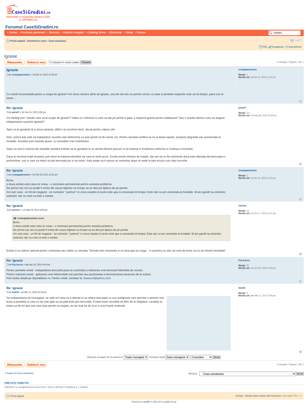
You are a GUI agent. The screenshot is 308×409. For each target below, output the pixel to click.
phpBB (147, 402)
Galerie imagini (73, 32)
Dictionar (116, 32)
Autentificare (295, 47)
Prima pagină (17, 41)
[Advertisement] (56, 84)
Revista (54, 32)
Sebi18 (15, 292)
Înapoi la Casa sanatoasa (20, 373)
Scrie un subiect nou (36, 62)
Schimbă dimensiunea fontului (298, 40)
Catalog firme (96, 32)
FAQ (264, 47)
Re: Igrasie (14, 108)
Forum (141, 32)
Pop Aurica (17, 264)
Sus (300, 101)
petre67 (15, 112)
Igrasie (10, 56)
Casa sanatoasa (57, 41)
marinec (16, 210)
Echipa (239, 395)
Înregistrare (278, 47)
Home (13, 32)
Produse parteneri (33, 32)
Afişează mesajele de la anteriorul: (117, 357)
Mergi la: (193, 373)
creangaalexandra (21, 75)
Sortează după (169, 357)
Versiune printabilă (292, 40)
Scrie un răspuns (14, 62)
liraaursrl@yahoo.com (97, 278)
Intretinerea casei (36, 41)
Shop (129, 32)
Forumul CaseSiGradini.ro (31, 27)
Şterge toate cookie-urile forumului (263, 395)
